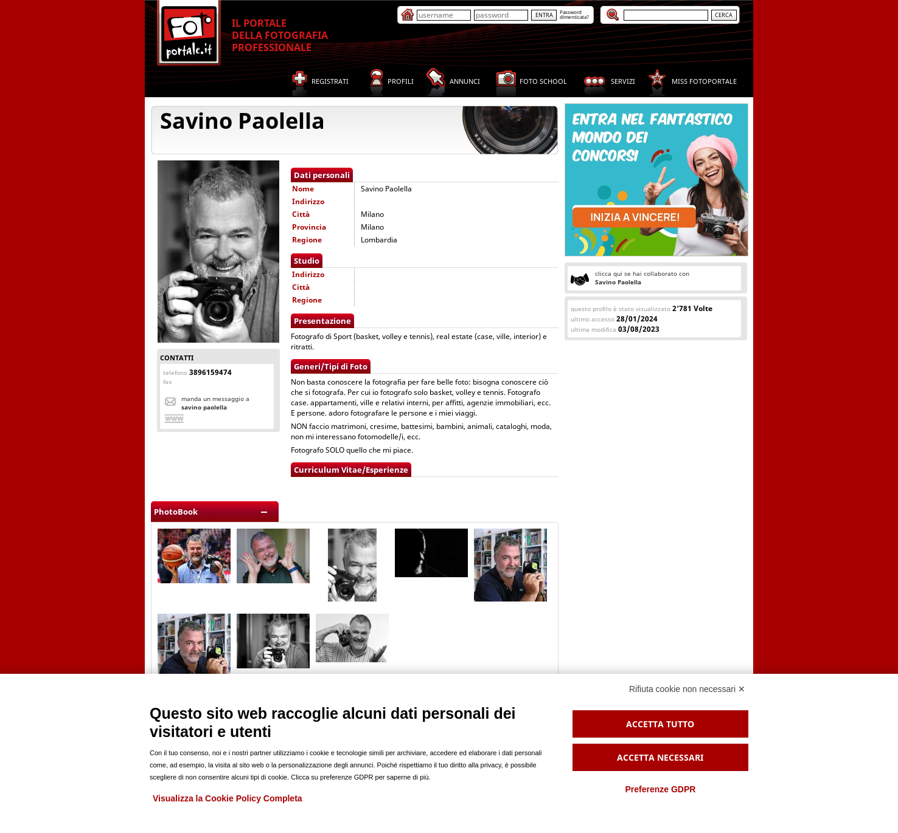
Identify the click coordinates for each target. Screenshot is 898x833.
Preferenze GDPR (660, 789)
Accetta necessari (660, 757)
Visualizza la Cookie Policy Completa (227, 798)
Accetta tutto (660, 724)
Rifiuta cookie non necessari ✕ (687, 689)
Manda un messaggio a (215, 402)
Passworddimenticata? (574, 14)
